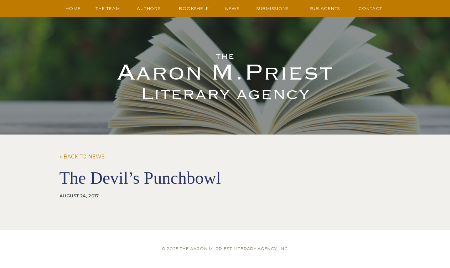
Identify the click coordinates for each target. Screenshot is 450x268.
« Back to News (82, 156)
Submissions (272, 8)
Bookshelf (194, 8)
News (232, 8)
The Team (107, 8)
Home (73, 8)
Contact (370, 8)
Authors (148, 8)
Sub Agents (325, 8)
